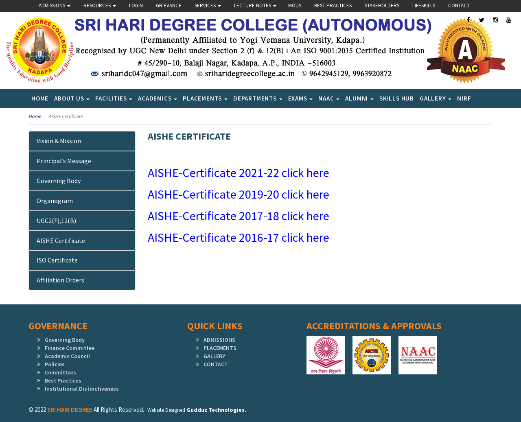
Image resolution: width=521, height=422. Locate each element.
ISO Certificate (57, 260)
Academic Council (67, 356)
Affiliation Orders (60, 280)
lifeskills (423, 5)
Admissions (54, 5)
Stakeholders (382, 5)
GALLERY (214, 356)
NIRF (464, 98)
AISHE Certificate (61, 240)
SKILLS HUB (396, 98)
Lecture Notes (255, 5)
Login (136, 5)
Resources (99, 5)
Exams (300, 98)
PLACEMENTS (220, 348)
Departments (257, 98)
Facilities (113, 98)
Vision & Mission (59, 141)
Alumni (359, 98)
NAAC (328, 98)
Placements (205, 98)
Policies (55, 364)
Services (208, 5)
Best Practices (333, 5)
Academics (157, 98)
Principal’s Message (64, 161)
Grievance (169, 5)
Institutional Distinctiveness (82, 388)
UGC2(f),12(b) (56, 220)
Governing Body (59, 181)
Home (39, 98)
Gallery (435, 98)
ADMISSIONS (219, 339)
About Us (72, 98)
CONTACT (216, 364)
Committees (60, 372)
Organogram (55, 201)
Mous (294, 5)
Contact (459, 5)
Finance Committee (69, 348)
